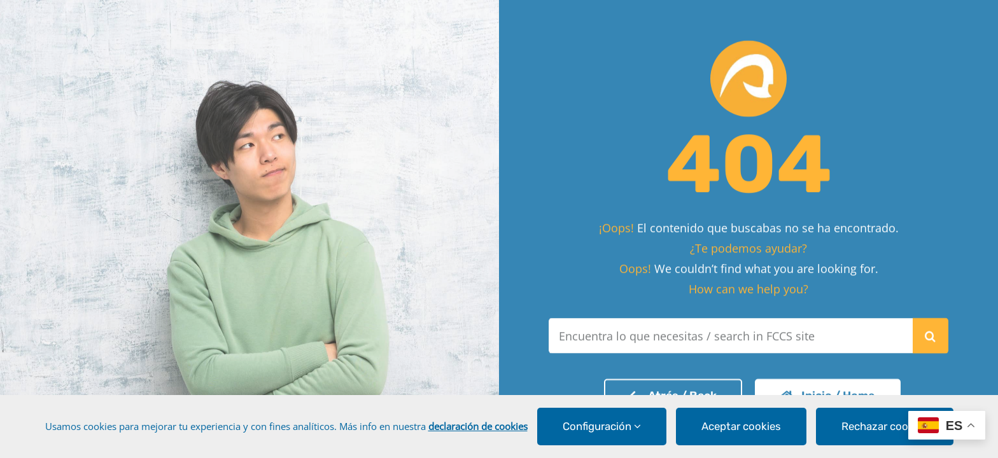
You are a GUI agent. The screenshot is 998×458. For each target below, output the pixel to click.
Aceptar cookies (741, 426)
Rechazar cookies (884, 426)
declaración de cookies (478, 426)
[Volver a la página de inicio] (673, 393)
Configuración (602, 426)
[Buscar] (930, 333)
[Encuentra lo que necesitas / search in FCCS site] (730, 333)
